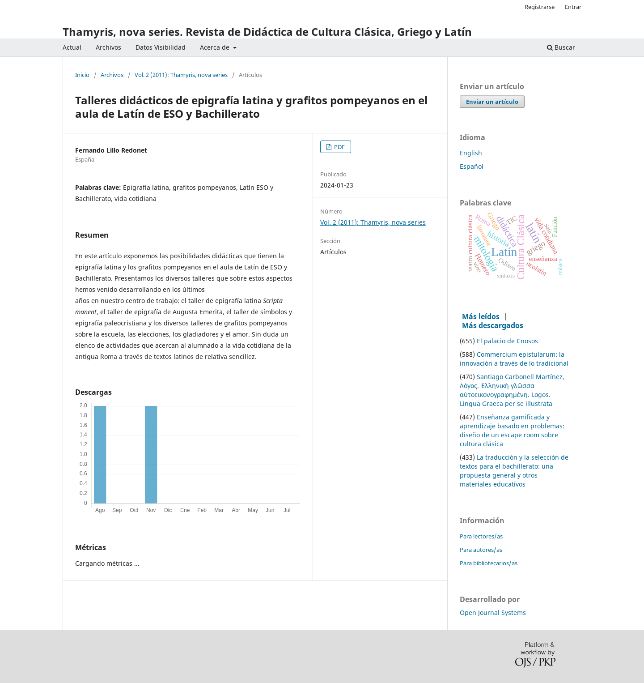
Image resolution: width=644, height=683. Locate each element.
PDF (339, 147)
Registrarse (540, 7)
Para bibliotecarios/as (488, 563)
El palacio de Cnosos (507, 341)
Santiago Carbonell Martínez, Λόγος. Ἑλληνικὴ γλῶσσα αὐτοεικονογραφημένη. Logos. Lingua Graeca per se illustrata (512, 390)
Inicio (82, 75)
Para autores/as (481, 550)
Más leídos (481, 316)
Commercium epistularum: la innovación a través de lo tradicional (514, 358)
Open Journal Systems (493, 612)
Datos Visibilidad (161, 47)
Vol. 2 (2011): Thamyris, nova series (181, 75)
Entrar (573, 7)
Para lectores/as (481, 536)
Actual (72, 47)
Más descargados (492, 325)
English (471, 153)
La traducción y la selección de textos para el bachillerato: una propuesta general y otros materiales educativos (514, 470)
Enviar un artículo (492, 102)
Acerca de (215, 47)
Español (471, 166)
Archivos (108, 47)
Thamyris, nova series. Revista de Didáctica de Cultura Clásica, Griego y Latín (267, 31)
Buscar (561, 47)
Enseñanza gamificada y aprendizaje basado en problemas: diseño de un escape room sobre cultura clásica (512, 430)
